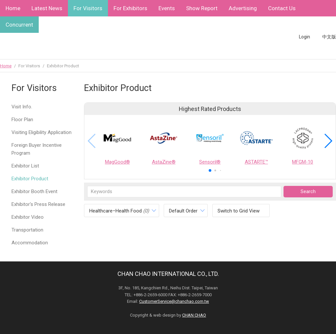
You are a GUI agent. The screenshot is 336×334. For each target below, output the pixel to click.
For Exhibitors (130, 8)
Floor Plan (22, 119)
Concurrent (19, 24)
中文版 (329, 36)
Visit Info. (21, 107)
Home (13, 8)
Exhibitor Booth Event (34, 191)
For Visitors (88, 8)
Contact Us (282, 8)
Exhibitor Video (27, 217)
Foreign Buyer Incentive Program (36, 149)
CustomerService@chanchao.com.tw (174, 301)
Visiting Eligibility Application (41, 132)
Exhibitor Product (29, 179)
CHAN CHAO (194, 315)
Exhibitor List (25, 166)
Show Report (202, 8)
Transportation (27, 230)
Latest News (47, 8)
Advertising (243, 8)
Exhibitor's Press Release (38, 204)
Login (304, 36)
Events (166, 8)
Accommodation (29, 243)
